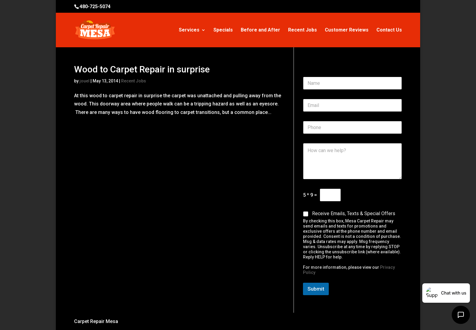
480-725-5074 (95, 6)
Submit (316, 289)
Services (189, 30)
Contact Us (389, 30)
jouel (85, 80)
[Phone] (352, 127)
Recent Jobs (302, 30)
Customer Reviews (347, 30)
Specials (223, 30)
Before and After (260, 30)
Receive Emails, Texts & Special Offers (353, 213)
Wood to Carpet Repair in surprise (142, 69)
